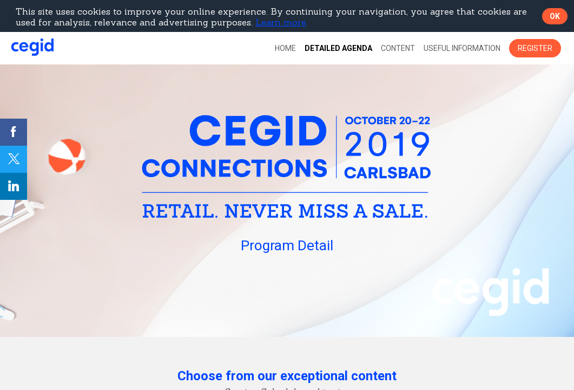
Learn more (280, 22)
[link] (285, 48)
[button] (535, 48)
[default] (338, 48)
